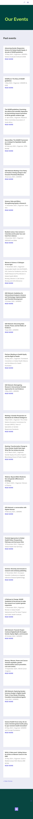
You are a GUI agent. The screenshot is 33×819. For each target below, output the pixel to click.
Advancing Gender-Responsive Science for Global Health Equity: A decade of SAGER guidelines (16, 50)
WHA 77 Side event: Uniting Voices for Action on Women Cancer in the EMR (16, 754)
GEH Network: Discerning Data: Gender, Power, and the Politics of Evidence (15, 326)
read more (9, 59)
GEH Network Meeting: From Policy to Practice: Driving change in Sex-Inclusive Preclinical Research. (16, 172)
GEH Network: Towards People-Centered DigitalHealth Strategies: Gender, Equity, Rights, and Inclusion (16, 632)
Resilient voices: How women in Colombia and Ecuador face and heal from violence (15, 234)
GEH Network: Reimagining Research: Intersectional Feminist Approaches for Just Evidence (15, 387)
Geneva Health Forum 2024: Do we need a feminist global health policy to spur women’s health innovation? (16, 724)
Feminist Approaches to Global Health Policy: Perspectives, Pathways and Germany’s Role (14, 540)
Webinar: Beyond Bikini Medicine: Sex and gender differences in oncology (15, 479)
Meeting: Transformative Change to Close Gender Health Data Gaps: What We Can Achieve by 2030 (16, 448)
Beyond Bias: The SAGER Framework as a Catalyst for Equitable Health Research (16, 142)
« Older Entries (7, 781)
